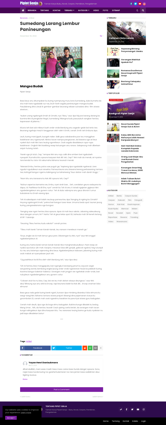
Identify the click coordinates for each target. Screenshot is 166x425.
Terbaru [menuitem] (68, 10)
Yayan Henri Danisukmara (43, 362)
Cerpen (111, 200)
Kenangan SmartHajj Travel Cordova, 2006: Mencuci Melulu (132, 170)
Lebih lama (97, 396)
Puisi (135, 213)
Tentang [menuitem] (44, 10)
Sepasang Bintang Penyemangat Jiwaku (132, 50)
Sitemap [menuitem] (116, 10)
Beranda (23, 18)
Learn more (26, 412)
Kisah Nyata (113, 208)
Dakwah (121, 200)
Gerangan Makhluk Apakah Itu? (130, 61)
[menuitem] (23, 10)
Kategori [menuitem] (83, 10)
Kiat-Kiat (120, 204)
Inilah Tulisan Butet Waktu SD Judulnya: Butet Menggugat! (131, 181)
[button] (137, 10)
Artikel (31, 18)
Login (143, 421)
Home (106, 421)
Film (129, 200)
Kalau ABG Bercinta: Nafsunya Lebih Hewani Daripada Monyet (132, 137)
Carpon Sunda (131, 196)
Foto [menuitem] (105, 10)
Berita (119, 196)
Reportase (112, 217)
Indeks (135, 421)
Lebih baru (25, 396)
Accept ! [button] (11, 418)
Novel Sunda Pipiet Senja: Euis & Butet (130, 125)
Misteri (134, 208)
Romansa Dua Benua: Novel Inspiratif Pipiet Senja (132, 73)
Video (110, 221)
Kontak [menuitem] (56, 10)
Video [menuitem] (96, 10)
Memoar (125, 208)
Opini (128, 213)
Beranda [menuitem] (32, 10)
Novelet (119, 213)
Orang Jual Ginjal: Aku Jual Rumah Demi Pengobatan (132, 159)
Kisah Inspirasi (134, 204)
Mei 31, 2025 (33, 365)
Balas (25, 379)
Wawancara (122, 221)
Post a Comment (62, 389)
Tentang (116, 421)
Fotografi (138, 200)
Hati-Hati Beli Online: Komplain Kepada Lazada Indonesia (131, 148)
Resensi (123, 217)
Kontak (126, 421)
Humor (111, 204)
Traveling (134, 217)
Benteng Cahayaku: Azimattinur (131, 82)
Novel (110, 213)
